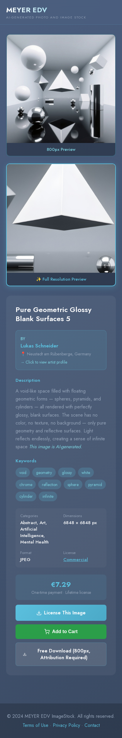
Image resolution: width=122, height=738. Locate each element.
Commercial (75, 559)
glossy (67, 472)
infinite (48, 496)
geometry (44, 472)
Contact (92, 725)
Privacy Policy (66, 725)
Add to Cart (60, 631)
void (22, 472)
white (86, 472)
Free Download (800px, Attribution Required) (56, 654)
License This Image (61, 612)
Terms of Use (35, 725)
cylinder (26, 496)
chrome (25, 485)
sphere (73, 485)
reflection (49, 485)
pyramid (95, 485)
